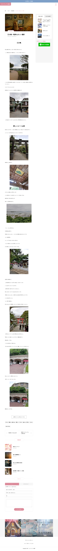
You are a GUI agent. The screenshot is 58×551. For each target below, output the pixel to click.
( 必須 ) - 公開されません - (11, 493)
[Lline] (17, 423)
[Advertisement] (44, 56)
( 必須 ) (10, 490)
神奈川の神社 (8, 427)
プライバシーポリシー (29, 541)
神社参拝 (10, 32)
